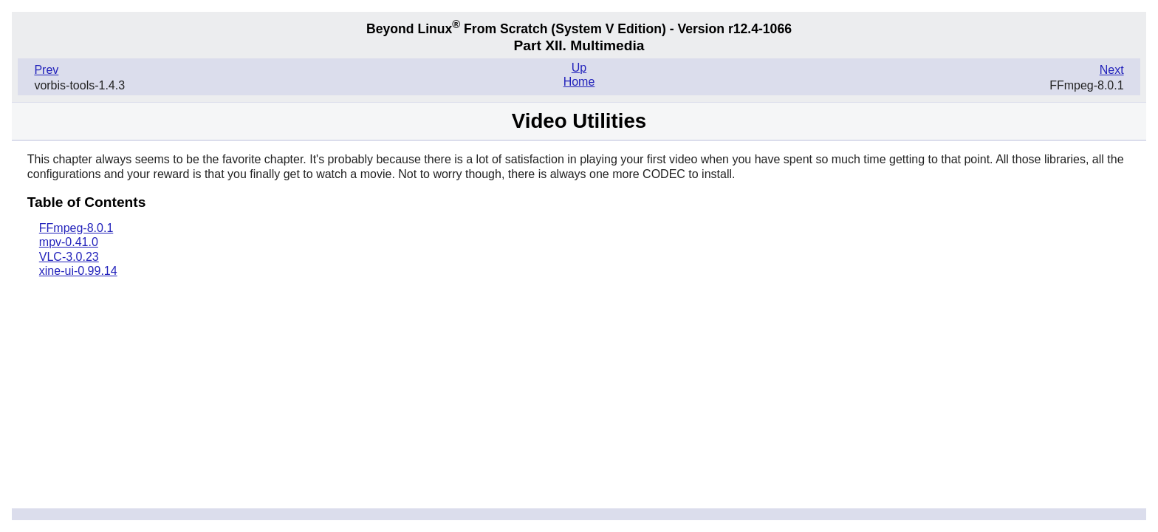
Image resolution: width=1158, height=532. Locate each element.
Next (1112, 70)
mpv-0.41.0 (68, 242)
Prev (46, 70)
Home (579, 81)
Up (579, 67)
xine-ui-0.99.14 (78, 271)
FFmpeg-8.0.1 (76, 228)
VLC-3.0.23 (69, 256)
